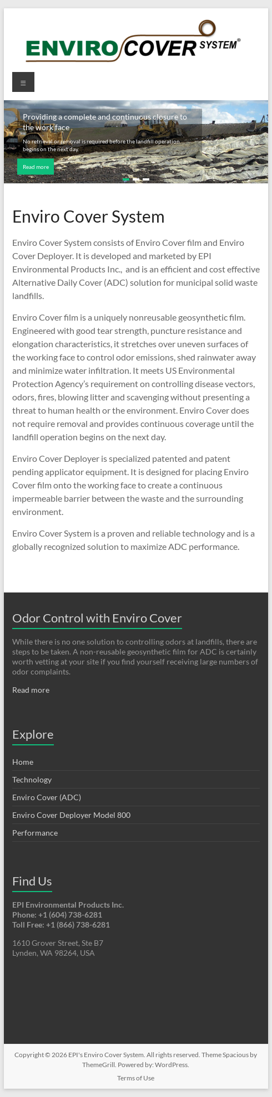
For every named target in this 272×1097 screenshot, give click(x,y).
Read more (36, 166)
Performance (35, 832)
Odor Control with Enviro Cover (97, 617)
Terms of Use (135, 1078)
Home (22, 761)
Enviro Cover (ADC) (46, 797)
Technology (32, 779)
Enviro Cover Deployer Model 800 (71, 815)
